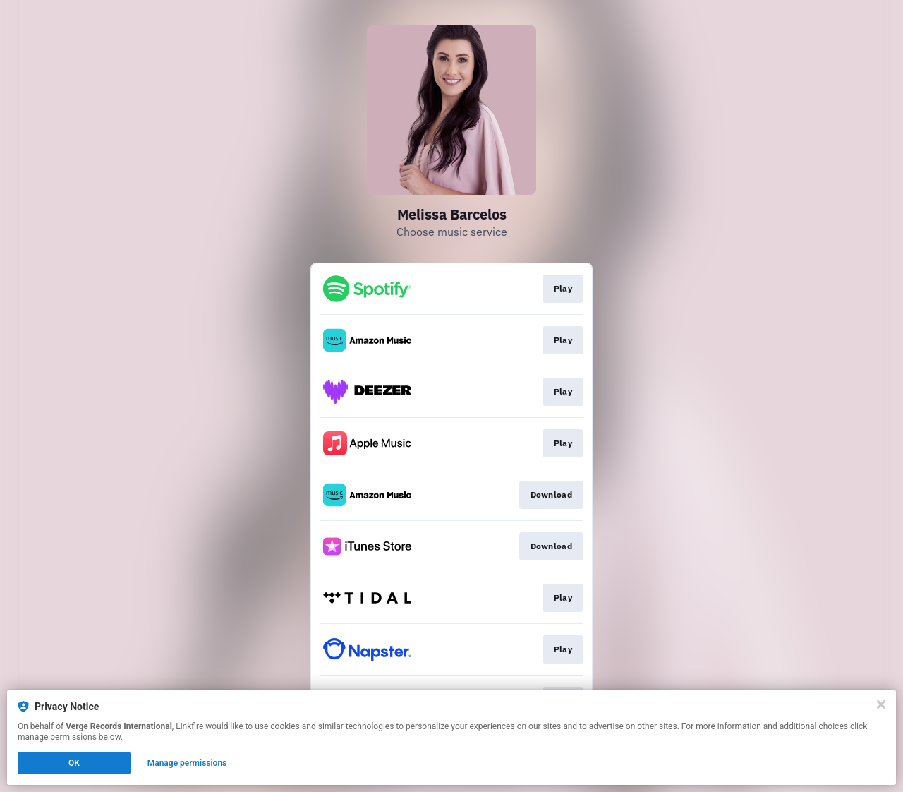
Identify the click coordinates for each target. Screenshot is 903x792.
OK (74, 763)
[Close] (881, 704)
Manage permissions (187, 763)
